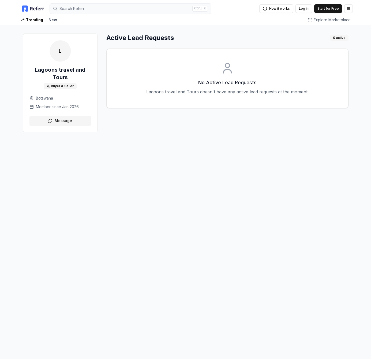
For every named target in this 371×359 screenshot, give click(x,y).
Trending (32, 19)
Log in (304, 8)
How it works (276, 8)
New (52, 19)
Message (60, 120)
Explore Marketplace (329, 19)
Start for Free (328, 8)
